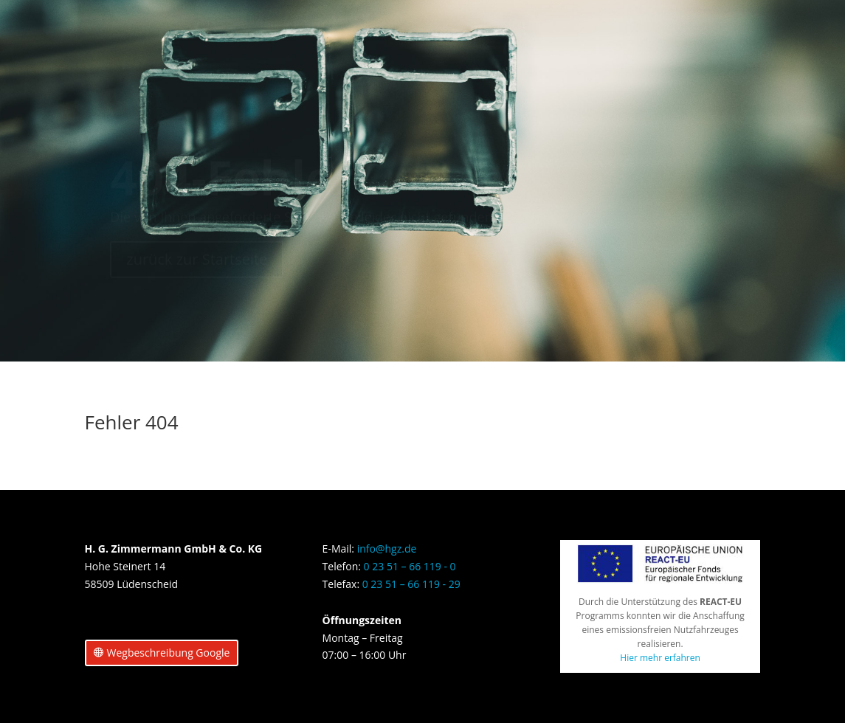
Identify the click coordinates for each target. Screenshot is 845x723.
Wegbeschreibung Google (168, 653)
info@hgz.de (387, 549)
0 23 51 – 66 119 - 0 (410, 566)
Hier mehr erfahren (660, 657)
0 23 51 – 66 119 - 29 (411, 584)
